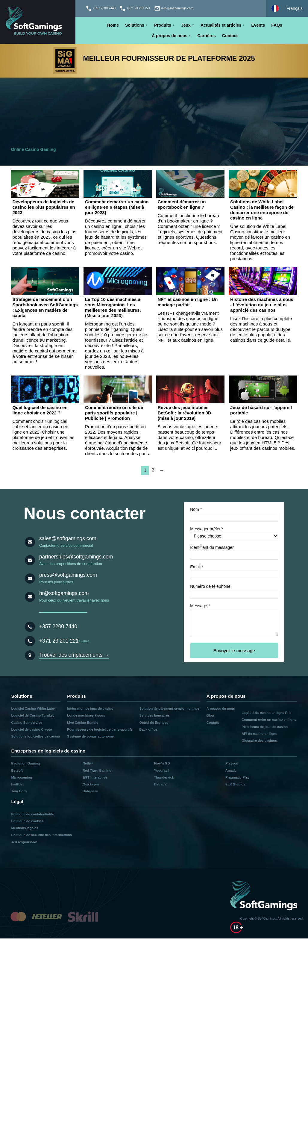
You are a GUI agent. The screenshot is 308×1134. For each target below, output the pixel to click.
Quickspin (91, 784)
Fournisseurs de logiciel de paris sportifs (100, 729)
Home (113, 25)
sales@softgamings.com (67, 538)
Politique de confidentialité (32, 814)
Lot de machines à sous (86, 715)
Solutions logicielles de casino (35, 736)
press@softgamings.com (68, 575)
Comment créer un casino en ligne (269, 719)
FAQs (276, 25)
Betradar (161, 784)
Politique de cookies (27, 821)
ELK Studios (235, 784)
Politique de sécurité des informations (41, 835)
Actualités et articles (221, 25)
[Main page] (37, 22)
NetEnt (88, 763)
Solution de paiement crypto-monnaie (169, 708)
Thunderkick (164, 777)
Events (258, 25)
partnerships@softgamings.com (76, 557)
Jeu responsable (24, 842)
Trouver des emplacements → (74, 655)
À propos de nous (169, 35)
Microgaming (21, 777)
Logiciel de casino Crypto (31, 729)
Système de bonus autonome (90, 736)
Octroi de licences (153, 722)
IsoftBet (17, 784)
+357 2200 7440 (58, 626)
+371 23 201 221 (59, 641)
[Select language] (287, 8)
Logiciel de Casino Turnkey (32, 715)
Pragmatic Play (237, 777)
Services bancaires (154, 715)
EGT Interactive (95, 777)
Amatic (230, 770)
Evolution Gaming (25, 763)
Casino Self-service (26, 722)
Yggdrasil (161, 770)
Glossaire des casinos (259, 740)
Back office (148, 729)
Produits (162, 25)
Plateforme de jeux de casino (265, 727)
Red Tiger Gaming (97, 770)
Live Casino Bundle (82, 722)
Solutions (134, 25)
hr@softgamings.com (64, 593)
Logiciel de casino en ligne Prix (267, 712)
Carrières (206, 35)
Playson (231, 763)
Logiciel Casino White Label (33, 708)
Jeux (186, 25)
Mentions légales (24, 828)
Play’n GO (162, 763)
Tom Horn (19, 791)
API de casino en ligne (259, 733)
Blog (210, 715)
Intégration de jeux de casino (90, 708)
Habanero (90, 791)
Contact (230, 35)
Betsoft (17, 770)
